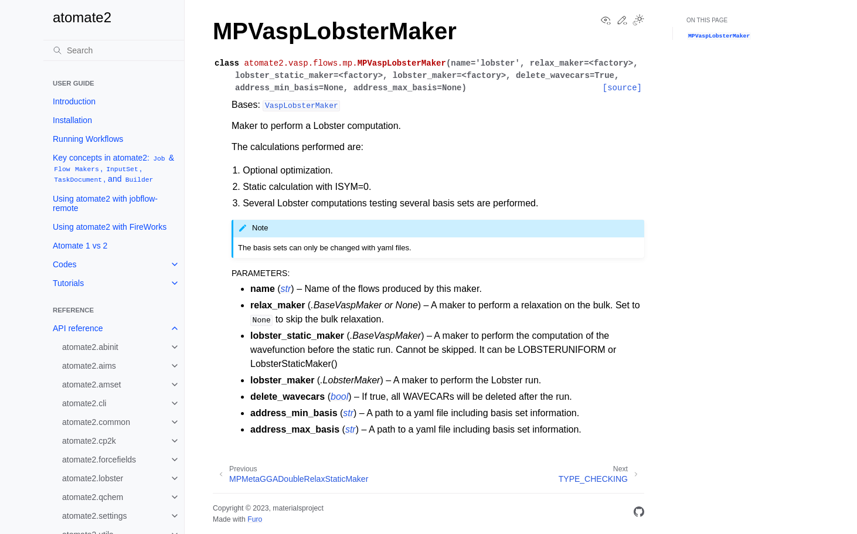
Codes (64, 264)
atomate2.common (96, 422)
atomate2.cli (84, 403)
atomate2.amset (91, 384)
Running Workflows (88, 139)
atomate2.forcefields (99, 459)
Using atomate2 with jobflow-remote (105, 203)
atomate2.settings (94, 516)
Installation (72, 120)
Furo (254, 519)
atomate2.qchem (92, 497)
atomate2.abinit (90, 347)
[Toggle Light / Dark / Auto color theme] (638, 21)
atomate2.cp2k (89, 440)
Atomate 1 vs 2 (80, 245)
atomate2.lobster (92, 478)
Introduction (74, 101)
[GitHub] (639, 513)
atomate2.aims (89, 365)
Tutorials (68, 283)
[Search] (113, 50)
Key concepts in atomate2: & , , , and (113, 168)
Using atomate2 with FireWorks (109, 227)
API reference (78, 328)
